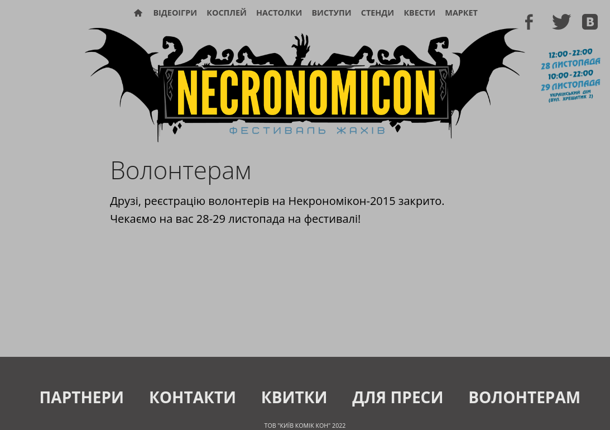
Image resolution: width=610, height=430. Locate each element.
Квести (419, 12)
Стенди (377, 12)
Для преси (397, 397)
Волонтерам (524, 397)
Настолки (279, 12)
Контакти (192, 397)
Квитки (294, 397)
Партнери (81, 397)
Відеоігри (175, 12)
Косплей (226, 12)
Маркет (461, 12)
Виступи (331, 12)
